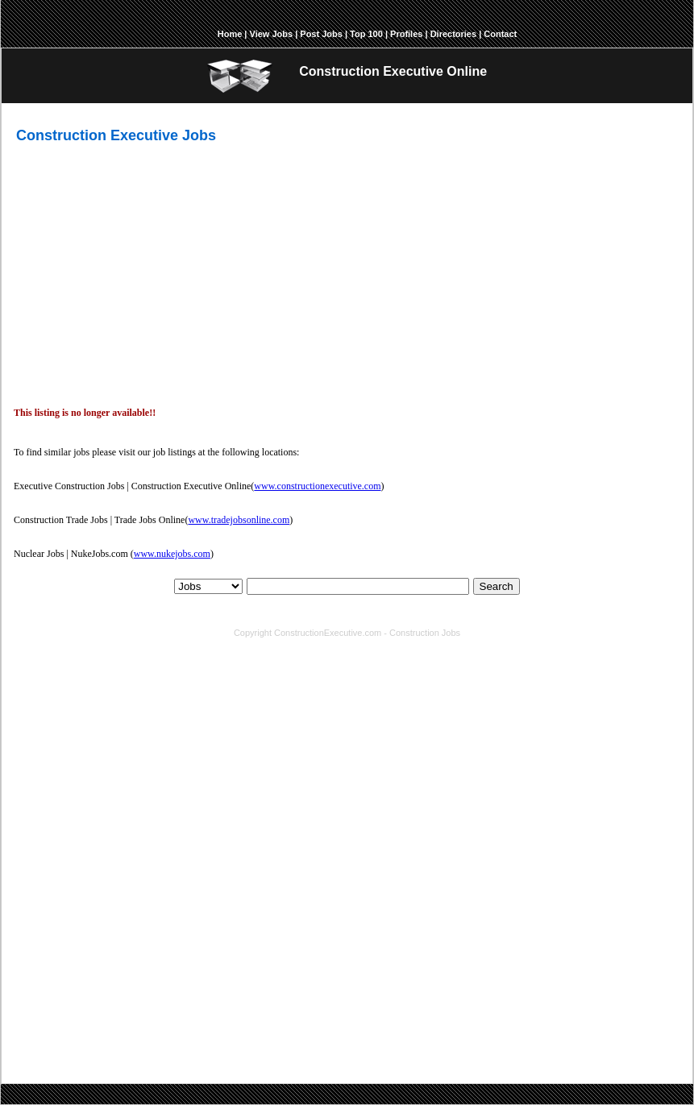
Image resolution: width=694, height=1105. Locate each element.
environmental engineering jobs (167, 967)
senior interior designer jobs (531, 978)
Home (230, 34)
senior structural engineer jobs (243, 989)
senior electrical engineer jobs (309, 978)
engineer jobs (65, 967)
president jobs (417, 967)
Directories (453, 34)
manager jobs (625, 956)
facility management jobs (487, 956)
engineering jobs (315, 956)
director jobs (354, 967)
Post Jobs (321, 34)
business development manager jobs (531, 967)
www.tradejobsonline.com (238, 519)
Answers (404, 613)
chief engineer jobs (422, 978)
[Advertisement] (354, 269)
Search (496, 586)
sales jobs (568, 956)
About (186, 613)
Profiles (406, 34)
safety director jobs (130, 989)
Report (444, 613)
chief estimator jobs (280, 967)
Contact (500, 34)
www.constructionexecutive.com (317, 486)
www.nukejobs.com (172, 553)
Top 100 (366, 34)
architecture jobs (392, 956)
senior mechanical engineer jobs (167, 978)
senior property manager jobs (474, 989)
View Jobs (271, 34)
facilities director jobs (359, 989)
